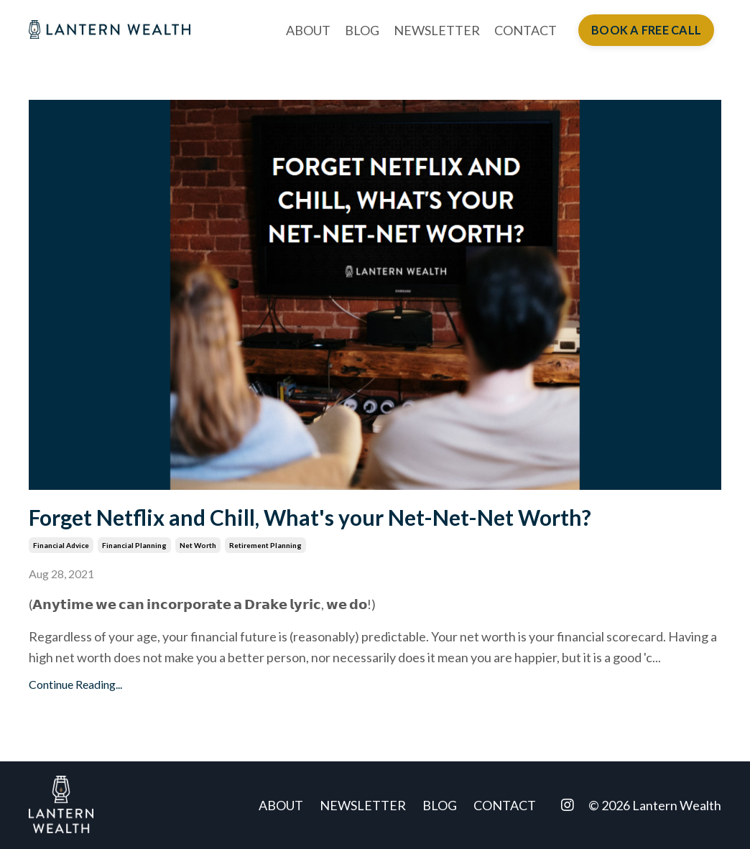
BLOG (362, 30)
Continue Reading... (75, 684)
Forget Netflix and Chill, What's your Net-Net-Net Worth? (310, 517)
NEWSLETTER (437, 30)
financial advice (61, 545)
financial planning (134, 545)
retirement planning (265, 545)
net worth (198, 545)
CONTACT (525, 30)
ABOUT (308, 30)
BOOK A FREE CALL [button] (646, 30)
